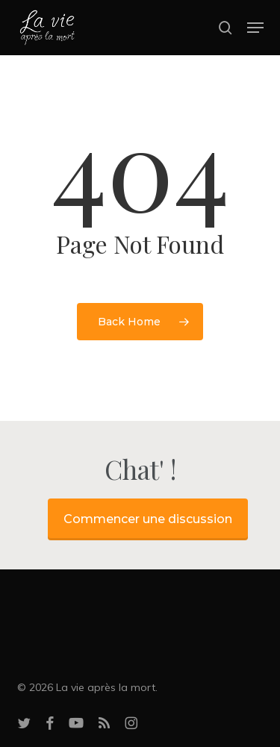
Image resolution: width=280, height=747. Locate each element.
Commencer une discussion (147, 519)
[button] (255, 27)
